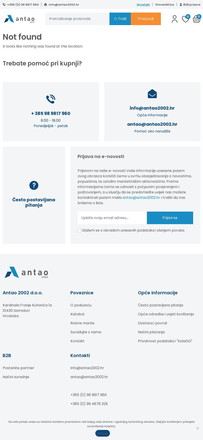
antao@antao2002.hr (152, 124)
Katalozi (77, 314)
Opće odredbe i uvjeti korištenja (166, 314)
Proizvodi (146, 18)
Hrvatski (143, 5)
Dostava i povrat (152, 323)
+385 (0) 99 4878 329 (89, 403)
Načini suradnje (16, 376)
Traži (122, 18)
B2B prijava (191, 5)
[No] (197, 428)
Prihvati (103, 433)
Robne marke (82, 323)
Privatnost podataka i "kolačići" (165, 341)
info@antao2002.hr (63, 5)
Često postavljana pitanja (160, 305)
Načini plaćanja (151, 332)
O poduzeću (81, 305)
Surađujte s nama (85, 332)
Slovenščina (164, 5)
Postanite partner (18, 368)
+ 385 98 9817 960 (50, 113)
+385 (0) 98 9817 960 (23, 5)
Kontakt (77, 341)
